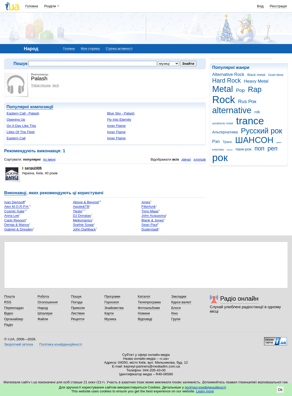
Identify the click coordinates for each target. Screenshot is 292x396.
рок (220, 157)
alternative (231, 110)
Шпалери (44, 313)
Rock (223, 99)
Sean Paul (149, 225)
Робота (43, 296)
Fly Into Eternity (119, 119)
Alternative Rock (228, 74)
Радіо (8, 325)
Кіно (174, 313)
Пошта (9, 296)
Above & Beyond (86, 202)
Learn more (205, 391)
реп (272, 148)
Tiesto (77, 211)
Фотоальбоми (149, 308)
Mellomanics (82, 220)
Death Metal (275, 74)
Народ (42, 308)
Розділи (50, 6)
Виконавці (15, 192)
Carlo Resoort (15, 220)
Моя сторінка (90, 49)
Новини (144, 313)
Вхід (260, 6)
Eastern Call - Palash (22, 113)
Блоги (176, 308)
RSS (7, 302)
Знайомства (114, 308)
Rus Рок (247, 101)
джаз (278, 142)
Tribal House (41, 85)
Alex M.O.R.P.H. (16, 207)
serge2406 (32, 168)
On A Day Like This (21, 126)
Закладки (178, 296)
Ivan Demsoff (14, 202)
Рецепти (77, 319)
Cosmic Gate (14, 211)
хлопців (200, 159)
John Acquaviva (153, 216)
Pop (240, 90)
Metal (222, 89)
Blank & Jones (152, 220)
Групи (175, 319)
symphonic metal (222, 123)
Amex (145, 202)
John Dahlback (84, 229)
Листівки (78, 313)
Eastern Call (15, 138)
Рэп (216, 141)
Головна (31, 6)
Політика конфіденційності (60, 344)
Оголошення (47, 302)
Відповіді (145, 319)
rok (257, 112)
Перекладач (14, 308)
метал (230, 150)
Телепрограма (149, 302)
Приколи (78, 308)
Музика (110, 319)
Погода (76, 302)
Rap (255, 89)
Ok (280, 390)
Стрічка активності (119, 49)
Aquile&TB (81, 207)
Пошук (76, 296)
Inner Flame (116, 126)
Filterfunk (148, 207)
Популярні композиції (29, 106)
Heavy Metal (256, 81)
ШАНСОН (254, 140)
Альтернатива (225, 132)
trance (250, 120)
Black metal (256, 75)
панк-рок (243, 149)
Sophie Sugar (83, 225)
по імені (49, 159)
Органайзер (13, 319)
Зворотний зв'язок (18, 344)
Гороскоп (111, 302)
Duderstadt (149, 229)
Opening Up (15, 119)
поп (260, 148)
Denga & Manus (16, 225)
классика (218, 149)
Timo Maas (149, 211)
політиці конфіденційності (205, 387)
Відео (8, 313)
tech (55, 85)
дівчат (186, 159)
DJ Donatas (82, 216)
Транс (227, 142)
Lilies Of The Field (20, 132)
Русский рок (261, 131)
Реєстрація (278, 6)
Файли (42, 319)
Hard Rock (226, 80)
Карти (109, 313)
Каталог (144, 296)
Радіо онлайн (239, 298)
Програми (112, 296)
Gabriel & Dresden (18, 229)
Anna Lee (11, 216)
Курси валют (181, 302)
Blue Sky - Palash (120, 113)
